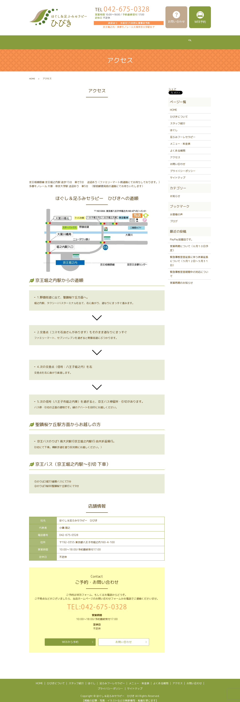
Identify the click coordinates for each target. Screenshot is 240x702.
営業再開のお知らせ (181, 279)
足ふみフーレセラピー (121, 40)
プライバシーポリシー (182, 167)
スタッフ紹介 (77, 40)
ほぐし (97, 40)
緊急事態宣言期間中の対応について (189, 270)
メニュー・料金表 (151, 40)
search (212, 40)
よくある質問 (177, 40)
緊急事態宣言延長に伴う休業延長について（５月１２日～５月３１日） (189, 257)
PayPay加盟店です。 (182, 236)
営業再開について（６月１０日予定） (189, 244)
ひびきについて (54, 40)
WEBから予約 (70, 638)
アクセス (197, 40)
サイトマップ (177, 174)
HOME (33, 40)
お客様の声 (176, 211)
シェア (172, 85)
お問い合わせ (123, 638)
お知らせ (175, 192)
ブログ (174, 217)
